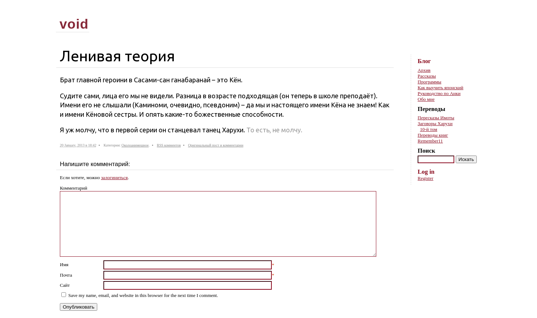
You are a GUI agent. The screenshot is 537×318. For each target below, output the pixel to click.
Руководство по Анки (439, 93)
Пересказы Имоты (436, 117)
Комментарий (73, 188)
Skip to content (470, 11)
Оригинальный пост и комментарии (215, 145)
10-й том (429, 129)
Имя (64, 264)
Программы (429, 81)
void (74, 24)
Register (425, 178)
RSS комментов (169, 145)
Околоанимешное (135, 145)
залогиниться (114, 177)
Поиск (426, 150)
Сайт (65, 285)
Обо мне (426, 99)
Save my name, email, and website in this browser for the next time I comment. (143, 295)
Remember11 (430, 141)
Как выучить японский (440, 87)
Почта (66, 275)
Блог (424, 61)
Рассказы (427, 76)
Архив (424, 70)
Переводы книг (433, 135)
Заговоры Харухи (435, 123)
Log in (426, 171)
